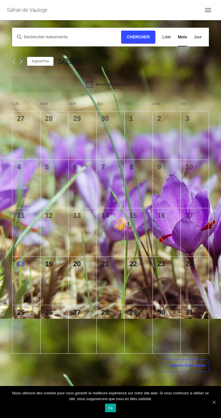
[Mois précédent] (13, 61)
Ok (110, 408)
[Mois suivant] (21, 61)
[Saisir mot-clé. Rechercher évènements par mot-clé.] (66, 37)
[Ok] (214, 402)
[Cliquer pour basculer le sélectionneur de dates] (73, 61)
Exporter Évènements (187, 365)
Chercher (138, 37)
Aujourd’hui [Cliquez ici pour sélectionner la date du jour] (40, 61)
